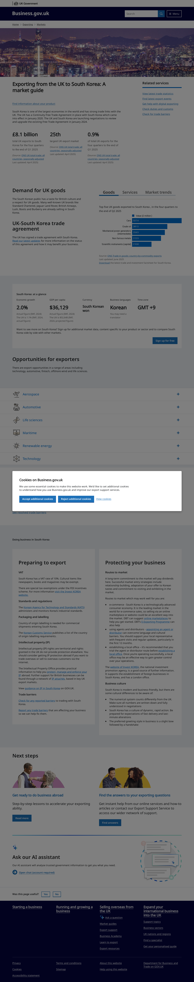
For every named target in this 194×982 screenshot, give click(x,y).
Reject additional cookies (76, 499)
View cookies (103, 499)
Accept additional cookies (37, 499)
